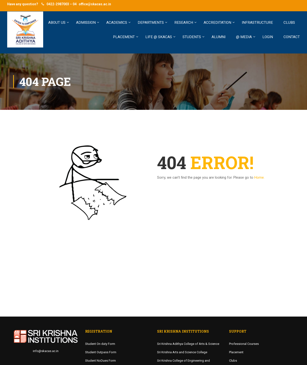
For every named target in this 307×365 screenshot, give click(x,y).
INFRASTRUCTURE (257, 22)
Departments (151, 22)
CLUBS (289, 22)
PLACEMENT (124, 37)
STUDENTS (192, 37)
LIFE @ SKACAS (158, 37)
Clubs (233, 360)
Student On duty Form (100, 344)
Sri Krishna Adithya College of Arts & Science (188, 344)
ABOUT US (56, 22)
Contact (291, 37)
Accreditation (217, 22)
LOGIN (267, 37)
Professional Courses (244, 344)
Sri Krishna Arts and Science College (182, 352)
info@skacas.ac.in (46, 351)
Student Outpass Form (100, 352)
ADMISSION (86, 22)
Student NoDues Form (100, 360)
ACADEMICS (116, 22)
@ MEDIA (244, 37)
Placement (236, 352)
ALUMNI (218, 37)
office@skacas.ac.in (95, 4)
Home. (259, 177)
